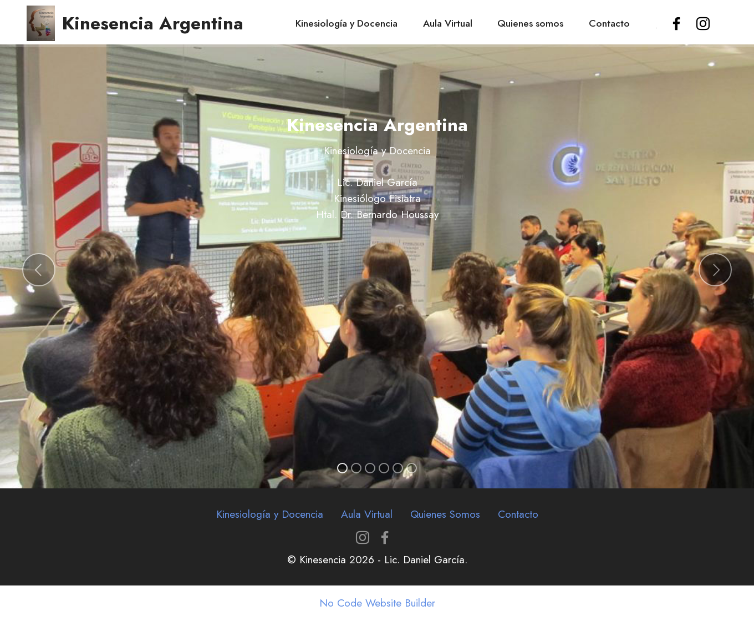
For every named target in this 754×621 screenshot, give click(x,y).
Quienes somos (530, 23)
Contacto (609, 23)
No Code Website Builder (377, 603)
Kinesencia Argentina (152, 23)
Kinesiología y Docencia (347, 23)
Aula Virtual (447, 23)
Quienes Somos (445, 514)
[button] (38, 269)
